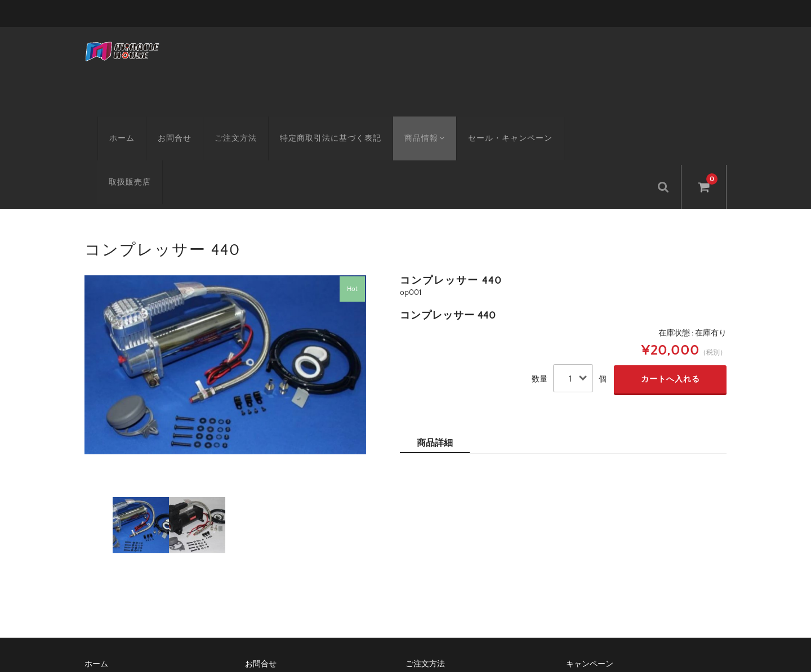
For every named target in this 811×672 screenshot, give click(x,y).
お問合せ (162, 121)
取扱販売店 (586, 121)
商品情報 (413, 121)
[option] (225, 298)
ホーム (109, 121)
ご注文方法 (223, 121)
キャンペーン (589, 598)
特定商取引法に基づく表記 (317, 121)
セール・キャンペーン (500, 121)
